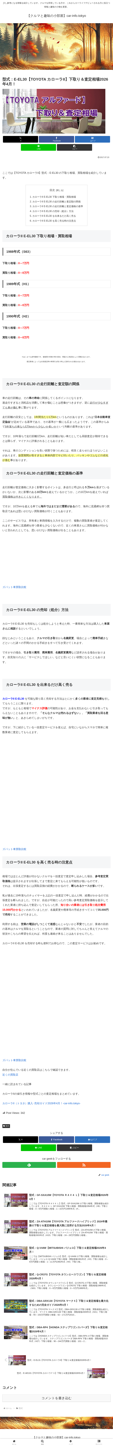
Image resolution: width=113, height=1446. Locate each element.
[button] (74, 147)
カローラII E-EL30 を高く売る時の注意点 (54, 220)
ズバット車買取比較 (14, 587)
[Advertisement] (56, 47)
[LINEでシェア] (38, 147)
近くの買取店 (10, 1074)
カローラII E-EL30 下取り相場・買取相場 (54, 196)
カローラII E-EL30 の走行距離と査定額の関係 (56, 201)
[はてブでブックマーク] (92, 139)
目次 (52, 190)
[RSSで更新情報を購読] (84, 1165)
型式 (6, 1126)
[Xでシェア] (20, 139)
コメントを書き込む (56, 1398)
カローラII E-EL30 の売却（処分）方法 (53, 211)
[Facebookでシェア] (56, 139)
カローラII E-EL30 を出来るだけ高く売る (54, 216)
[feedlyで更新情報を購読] (29, 1165)
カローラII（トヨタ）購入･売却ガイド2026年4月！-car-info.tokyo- (41, 1103)
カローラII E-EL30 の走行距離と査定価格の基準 (57, 206)
